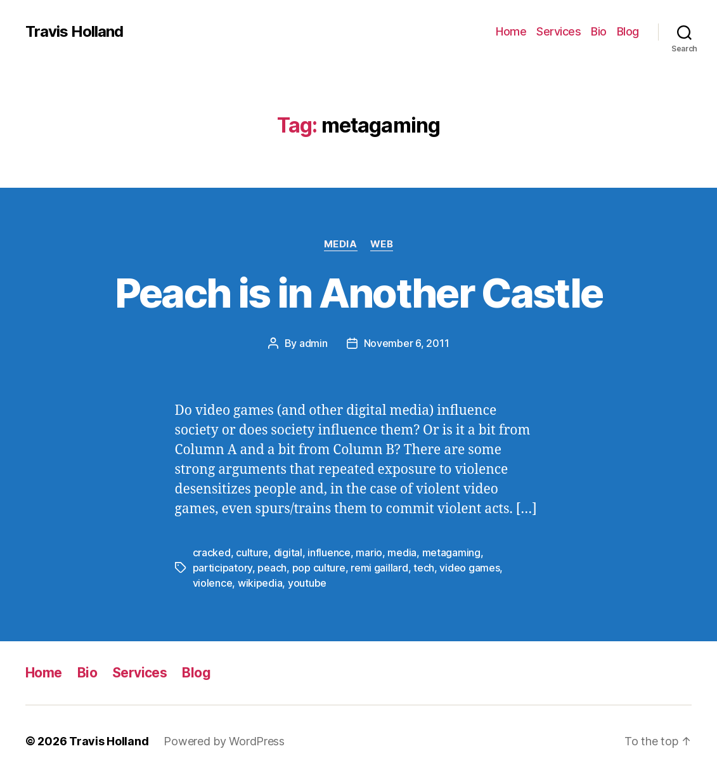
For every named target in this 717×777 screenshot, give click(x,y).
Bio (599, 31)
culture (252, 552)
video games (469, 567)
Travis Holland (74, 31)
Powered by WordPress (224, 741)
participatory (223, 567)
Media (341, 244)
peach (272, 567)
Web (382, 244)
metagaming (451, 552)
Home (511, 31)
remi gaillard (379, 567)
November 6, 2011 (406, 343)
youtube (307, 583)
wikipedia (260, 583)
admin (313, 343)
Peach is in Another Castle (359, 292)
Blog (628, 31)
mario (369, 552)
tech (423, 567)
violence (213, 583)
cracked (212, 552)
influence (329, 552)
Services (558, 31)
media (402, 552)
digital (288, 552)
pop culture (319, 567)
